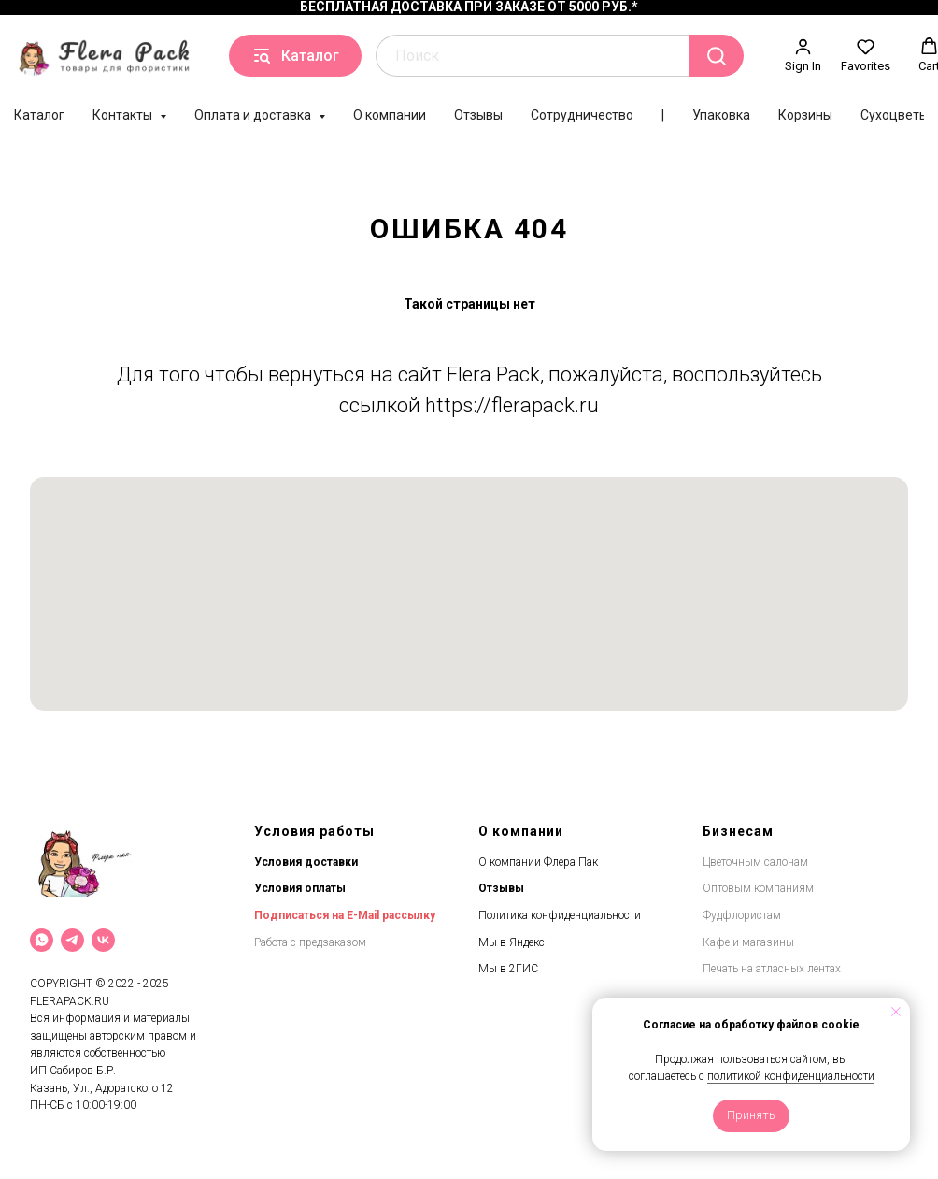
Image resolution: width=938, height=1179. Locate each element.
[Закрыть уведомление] (896, 1011)
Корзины (805, 115)
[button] (803, 55)
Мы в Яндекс (511, 942)
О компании (389, 115)
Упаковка (721, 115)
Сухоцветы (894, 115)
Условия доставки (306, 862)
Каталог (39, 115)
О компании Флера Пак (538, 862)
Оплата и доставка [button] (254, 115)
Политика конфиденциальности (559, 915)
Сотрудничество (582, 115)
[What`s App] (41, 940)
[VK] (103, 940)
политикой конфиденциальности (790, 1076)
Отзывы (478, 115)
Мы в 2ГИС (508, 968)
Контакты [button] (123, 115)
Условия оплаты (300, 888)
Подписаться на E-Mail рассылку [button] (344, 915)
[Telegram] (72, 940)
